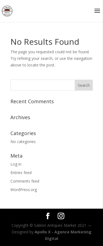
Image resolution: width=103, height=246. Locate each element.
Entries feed (21, 172)
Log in (15, 164)
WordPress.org (23, 189)
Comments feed (24, 181)
